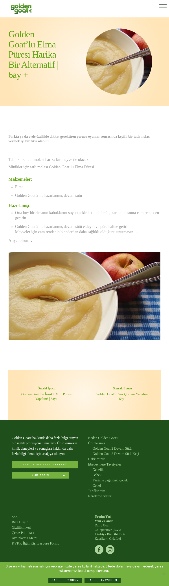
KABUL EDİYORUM (65, 580)
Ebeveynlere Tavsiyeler (104, 464)
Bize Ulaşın (20, 522)
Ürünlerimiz (96, 443)
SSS (15, 517)
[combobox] (40, 475)
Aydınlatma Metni (24, 538)
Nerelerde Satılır (99, 496)
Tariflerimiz (96, 491)
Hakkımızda (96, 459)
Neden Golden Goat (103, 438)
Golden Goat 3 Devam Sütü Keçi (115, 454)
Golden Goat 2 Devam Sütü (112, 448)
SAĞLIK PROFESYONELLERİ (45, 464)
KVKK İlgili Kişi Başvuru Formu (35, 543)
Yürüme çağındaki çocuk (110, 480)
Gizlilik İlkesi (21, 527)
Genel (96, 485)
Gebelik (98, 469)
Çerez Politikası (23, 533)
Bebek (96, 475)
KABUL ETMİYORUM (102, 580)
